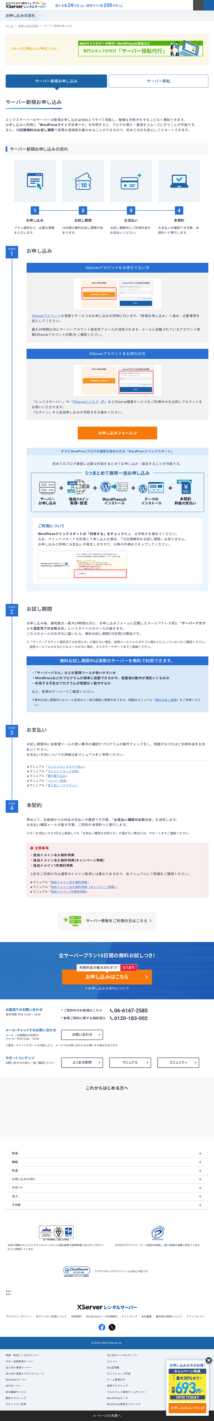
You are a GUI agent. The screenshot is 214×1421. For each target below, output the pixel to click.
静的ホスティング (16, 1398)
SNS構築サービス (16, 1392)
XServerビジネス (86, 402)
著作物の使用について (169, 1316)
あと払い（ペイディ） (62, 785)
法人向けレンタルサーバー (122, 1355)
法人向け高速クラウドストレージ (25, 1373)
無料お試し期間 (166, 700)
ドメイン (112, 1361)
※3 (82, 6)
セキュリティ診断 (16, 1404)
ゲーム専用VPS (116, 1379)
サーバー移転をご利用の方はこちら (107, 921)
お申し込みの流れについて (108, 988)
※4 (120, 6)
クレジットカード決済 (63, 771)
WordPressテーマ (117, 1398)
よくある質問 (82, 1062)
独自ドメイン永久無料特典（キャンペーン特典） (83, 887)
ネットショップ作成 (118, 1373)
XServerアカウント (46, 316)
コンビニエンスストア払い (66, 766)
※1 (44, 4)
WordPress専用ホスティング (124, 1404)
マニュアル (130, 1062)
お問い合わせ (82, 1035)
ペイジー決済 (57, 780)
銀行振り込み (57, 776)
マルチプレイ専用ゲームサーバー (126, 1392)
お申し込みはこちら (187, 1408)
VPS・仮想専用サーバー (20, 1361)
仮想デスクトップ (117, 1385)
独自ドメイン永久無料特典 (69, 882)
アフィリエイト (195, 1316)
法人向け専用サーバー (19, 1367)
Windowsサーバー (16, 1379)
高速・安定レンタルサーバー (22, 1355)
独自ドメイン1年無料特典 (68, 891)
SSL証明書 (113, 1367)
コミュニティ (178, 1062)
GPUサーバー (13, 1385)
